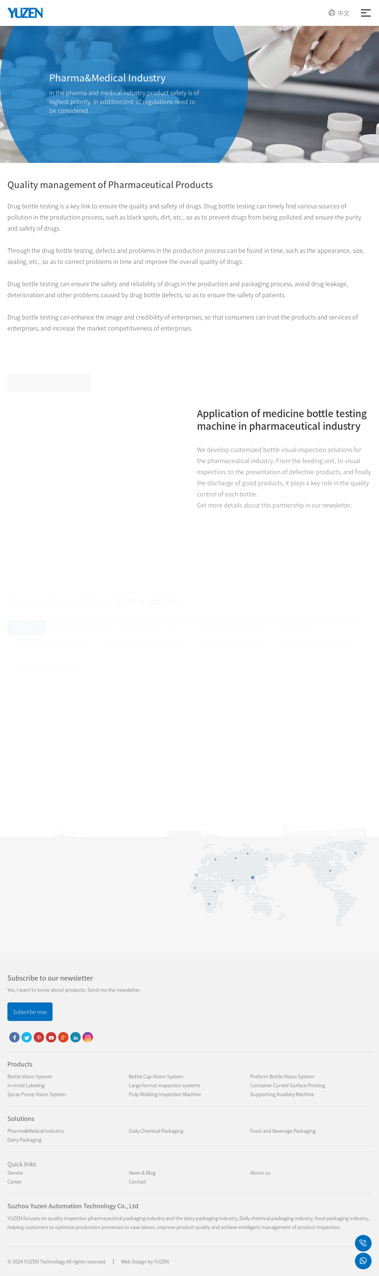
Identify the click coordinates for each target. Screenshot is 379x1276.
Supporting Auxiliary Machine (282, 1094)
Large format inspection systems (164, 1085)
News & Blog (142, 1172)
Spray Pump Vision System (36, 1094)
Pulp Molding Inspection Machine (165, 1094)
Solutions (20, 1118)
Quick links (21, 1163)
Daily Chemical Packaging (156, 1130)
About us (260, 1172)
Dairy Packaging (24, 1139)
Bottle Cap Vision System (156, 1076)
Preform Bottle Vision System (282, 1076)
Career (14, 1181)
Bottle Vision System (29, 1076)
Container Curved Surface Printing (287, 1085)
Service (15, 1172)
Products (19, 1063)
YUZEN (161, 1261)
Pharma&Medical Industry (35, 1130)
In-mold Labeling (25, 1085)
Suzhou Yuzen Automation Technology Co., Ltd (72, 1205)
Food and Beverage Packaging (282, 1130)
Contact (137, 1181)
